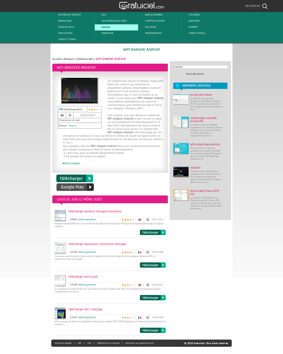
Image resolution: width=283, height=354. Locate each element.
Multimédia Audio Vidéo (111, 21)
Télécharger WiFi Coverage (153, 330)
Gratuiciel (177, 67)
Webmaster (104, 33)
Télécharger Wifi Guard (153, 297)
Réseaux (103, 27)
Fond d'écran (62, 33)
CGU (89, 343)
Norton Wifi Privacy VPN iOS (204, 193)
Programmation (150, 33)
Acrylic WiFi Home (201, 94)
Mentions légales (63, 343)
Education (147, 27)
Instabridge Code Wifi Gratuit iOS (203, 120)
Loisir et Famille (194, 33)
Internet (190, 27)
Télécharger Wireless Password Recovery (153, 232)
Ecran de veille (63, 27)
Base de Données (150, 14)
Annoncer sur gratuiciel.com (140, 343)
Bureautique (62, 21)
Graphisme (191, 21)
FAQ (79, 343)
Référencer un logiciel (108, 343)
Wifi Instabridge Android (205, 144)
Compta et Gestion (152, 21)
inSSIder (195, 167)
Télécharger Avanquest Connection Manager (153, 265)
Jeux (101, 14)
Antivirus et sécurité (66, 14)
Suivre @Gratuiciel (195, 74)
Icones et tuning (64, 39)
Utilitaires (191, 14)
